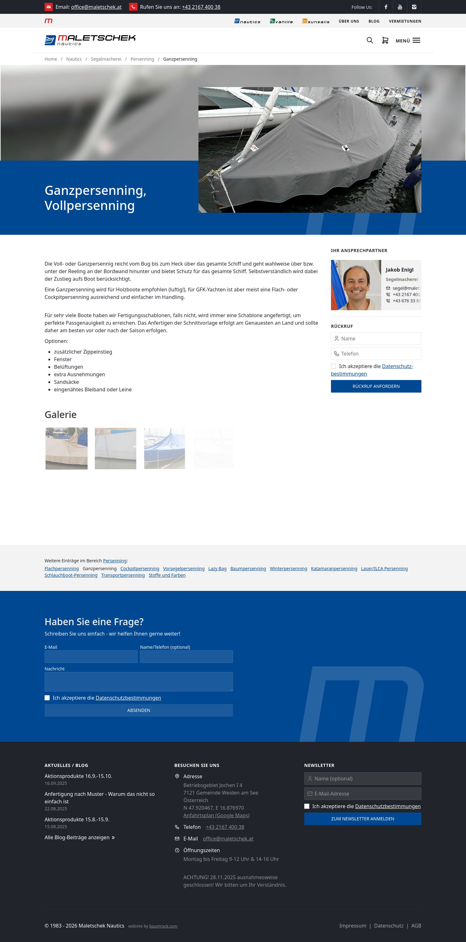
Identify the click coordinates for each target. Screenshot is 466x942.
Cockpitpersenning (140, 568)
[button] (309, 150)
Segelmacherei (106, 59)
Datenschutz (389, 925)
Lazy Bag (218, 568)
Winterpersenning (288, 568)
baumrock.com (163, 926)
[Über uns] (349, 21)
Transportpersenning (123, 575)
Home (51, 59)
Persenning (142, 59)
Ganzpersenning (180, 59)
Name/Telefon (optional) (165, 647)
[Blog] (374, 21)
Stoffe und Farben (167, 575)
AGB (416, 925)
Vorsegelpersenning (183, 568)
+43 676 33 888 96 (411, 301)
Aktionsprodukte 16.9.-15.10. (78, 776)
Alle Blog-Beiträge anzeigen (80, 837)
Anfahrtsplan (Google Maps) (216, 815)
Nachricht (55, 669)
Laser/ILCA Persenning (384, 568)
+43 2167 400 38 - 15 (412, 294)
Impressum (352, 925)
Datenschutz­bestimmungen (128, 697)
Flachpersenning (62, 568)
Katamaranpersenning (334, 568)
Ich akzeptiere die (103, 697)
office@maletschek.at (96, 6)
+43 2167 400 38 (201, 6)
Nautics (74, 59)
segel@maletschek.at (412, 288)
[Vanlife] (281, 21)
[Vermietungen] (405, 21)
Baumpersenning (248, 568)
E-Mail (51, 647)
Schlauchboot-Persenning (71, 575)
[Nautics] (247, 21)
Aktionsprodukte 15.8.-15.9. (77, 819)
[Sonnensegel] (315, 21)
